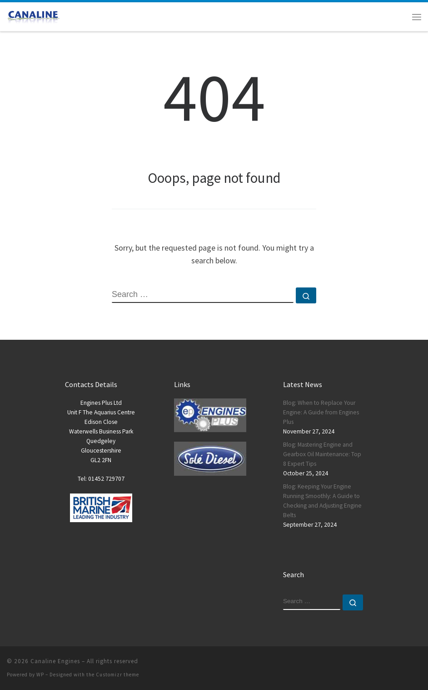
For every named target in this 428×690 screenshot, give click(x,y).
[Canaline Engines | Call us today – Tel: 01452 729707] (33, 15)
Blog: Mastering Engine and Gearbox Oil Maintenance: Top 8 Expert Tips (322, 454)
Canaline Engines (55, 661)
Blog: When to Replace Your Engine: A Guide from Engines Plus (321, 412)
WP (40, 674)
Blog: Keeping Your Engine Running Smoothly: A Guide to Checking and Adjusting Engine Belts (322, 501)
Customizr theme (117, 674)
